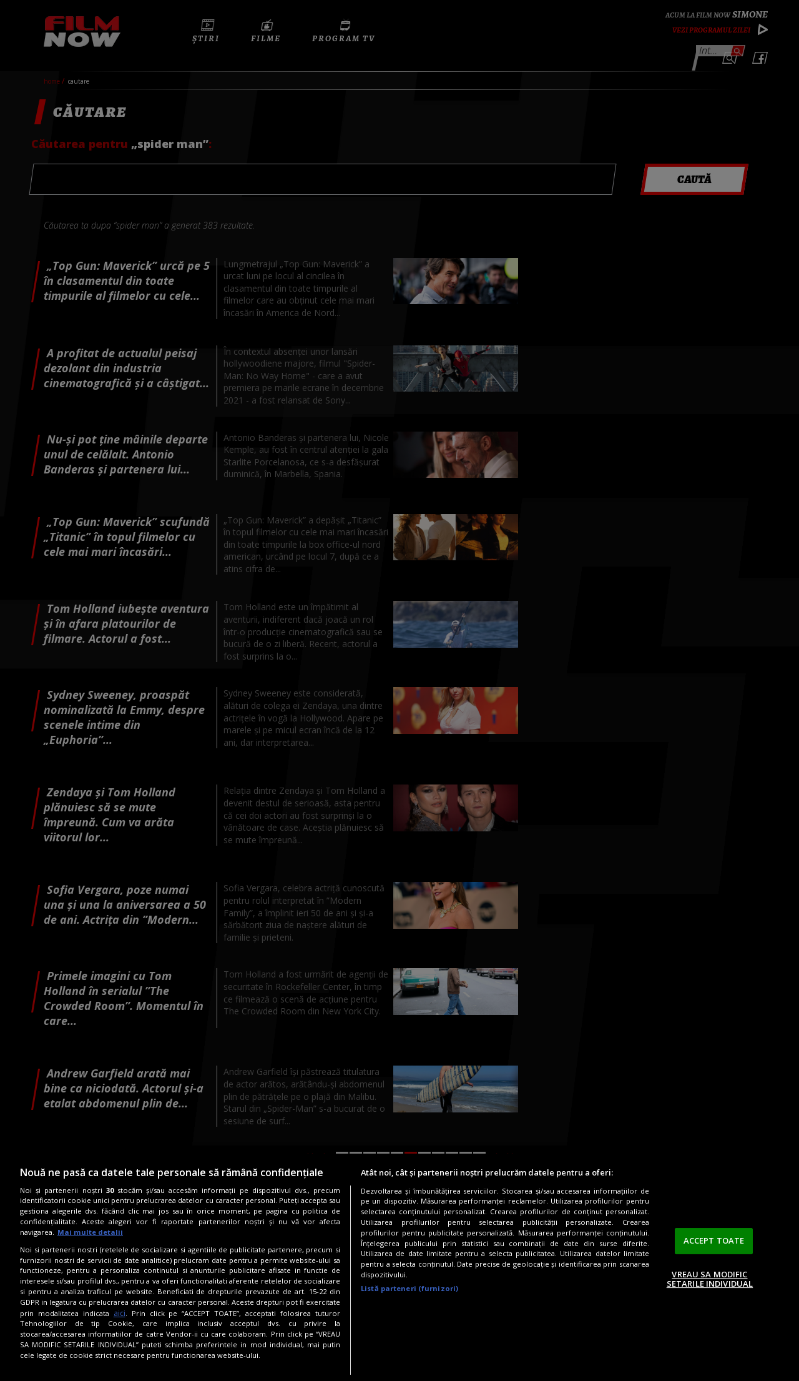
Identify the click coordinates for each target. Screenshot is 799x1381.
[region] (399, 1267)
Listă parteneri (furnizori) (409, 1288)
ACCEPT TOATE (714, 1240)
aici (119, 1313)
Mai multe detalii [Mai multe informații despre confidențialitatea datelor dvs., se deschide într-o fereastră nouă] (90, 1232)
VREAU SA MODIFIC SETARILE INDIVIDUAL (710, 1279)
